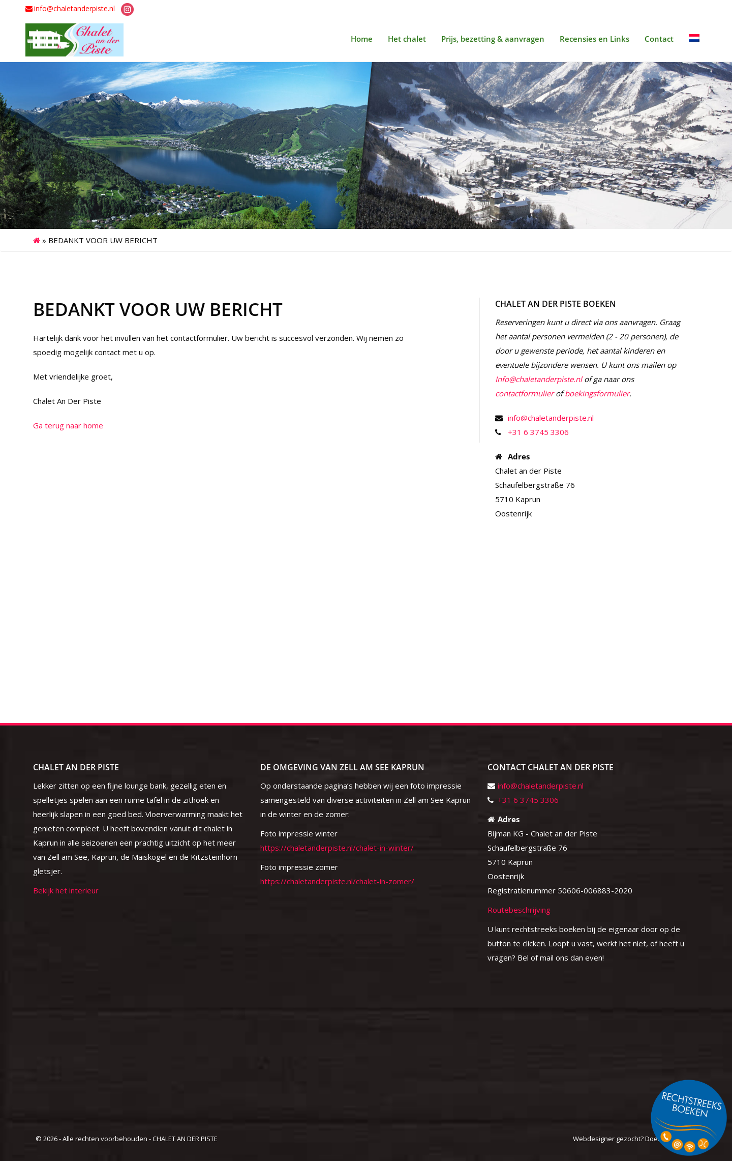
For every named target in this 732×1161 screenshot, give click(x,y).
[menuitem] (694, 38)
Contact (659, 39)
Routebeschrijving (519, 910)
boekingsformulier (597, 393)
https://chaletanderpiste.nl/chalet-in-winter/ (337, 848)
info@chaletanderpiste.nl (74, 8)
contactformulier (524, 393)
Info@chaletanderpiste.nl (538, 379)
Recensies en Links (594, 39)
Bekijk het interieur (66, 890)
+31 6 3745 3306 (538, 432)
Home (362, 39)
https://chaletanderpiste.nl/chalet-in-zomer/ (337, 881)
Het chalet (407, 39)
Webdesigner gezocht (606, 1138)
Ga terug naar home (68, 425)
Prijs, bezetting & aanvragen (492, 39)
